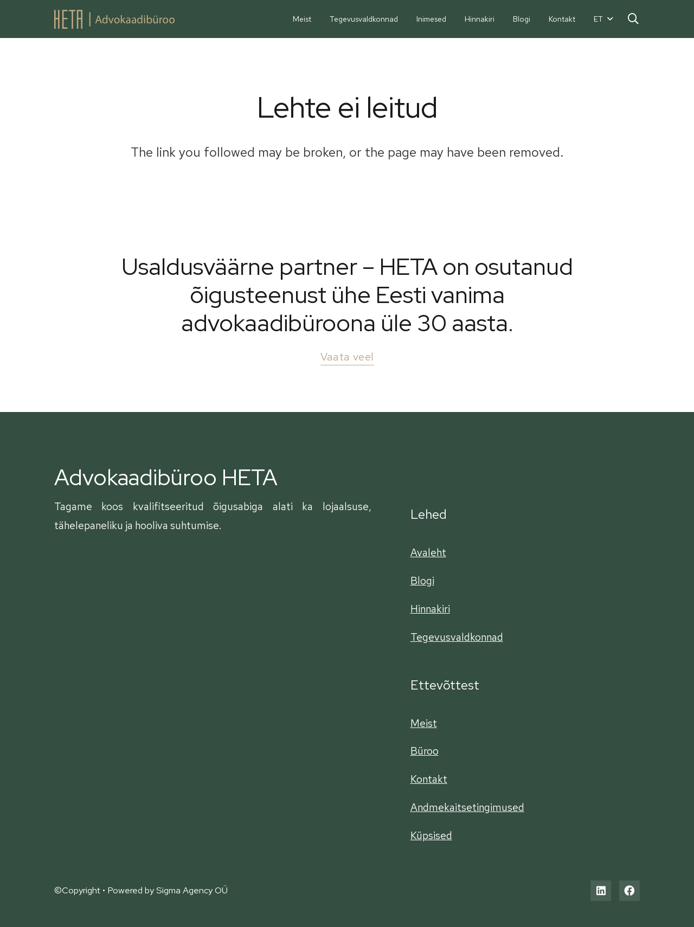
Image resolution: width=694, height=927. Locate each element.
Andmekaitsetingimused (467, 807)
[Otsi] (633, 19)
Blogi (422, 581)
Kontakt (428, 779)
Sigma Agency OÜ (192, 890)
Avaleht (428, 552)
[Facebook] (629, 890)
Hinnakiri (430, 609)
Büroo (424, 751)
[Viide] (114, 19)
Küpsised (431, 835)
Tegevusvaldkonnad (456, 637)
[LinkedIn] (600, 890)
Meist (423, 723)
